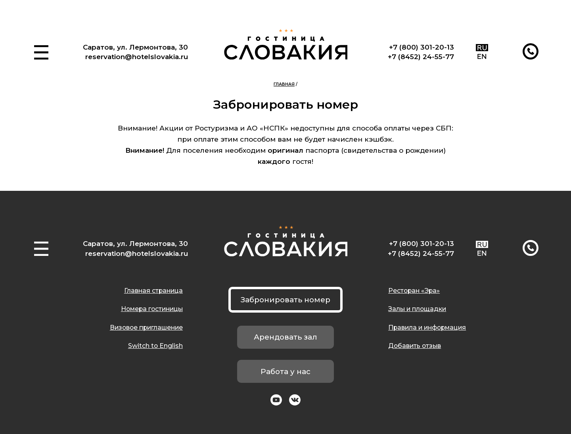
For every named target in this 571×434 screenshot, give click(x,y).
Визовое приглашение (146, 327)
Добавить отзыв (414, 346)
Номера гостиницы (152, 309)
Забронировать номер (285, 299)
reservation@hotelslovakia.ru (136, 56)
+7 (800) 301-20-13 (421, 47)
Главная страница (153, 290)
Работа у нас (285, 371)
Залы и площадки (417, 309)
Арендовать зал (285, 337)
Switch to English (155, 346)
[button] (41, 52)
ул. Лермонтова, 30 (152, 47)
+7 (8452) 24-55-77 (421, 56)
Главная (284, 84)
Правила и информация (427, 327)
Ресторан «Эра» (414, 290)
